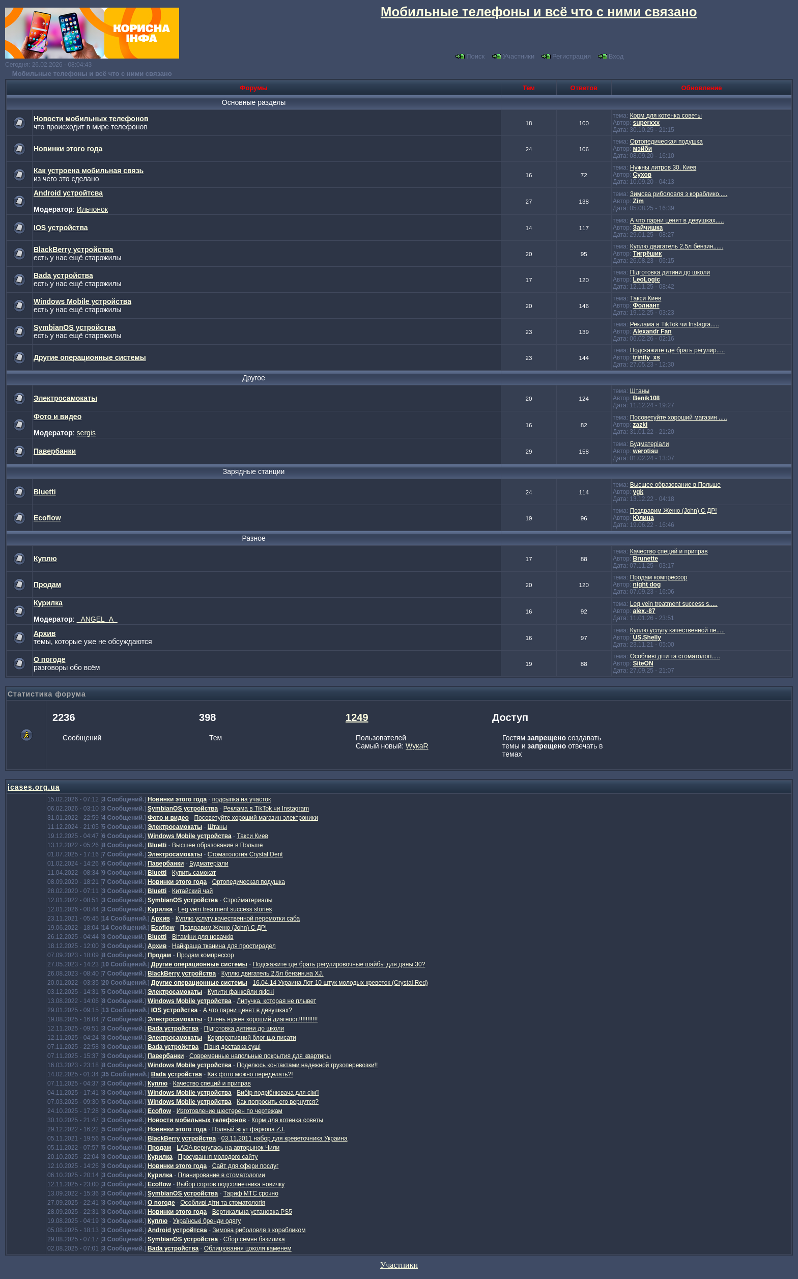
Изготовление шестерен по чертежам (229, 1111)
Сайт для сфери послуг (245, 1166)
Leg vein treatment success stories (225, 909)
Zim (638, 201)
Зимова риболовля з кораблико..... (679, 194)
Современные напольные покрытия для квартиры (260, 1056)
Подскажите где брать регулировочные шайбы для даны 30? (339, 964)
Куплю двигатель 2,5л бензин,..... (677, 246)
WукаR (417, 746)
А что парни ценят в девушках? (247, 1010)
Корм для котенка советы (666, 115)
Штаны (639, 391)
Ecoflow (47, 518)
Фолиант (646, 305)
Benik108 (646, 398)
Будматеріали (649, 444)
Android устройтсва (68, 193)
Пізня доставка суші (232, 1046)
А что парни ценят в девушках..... (677, 220)
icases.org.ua (34, 787)
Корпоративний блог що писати (252, 1037)
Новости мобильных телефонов (91, 119)
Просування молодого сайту (218, 1156)
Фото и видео (57, 416)
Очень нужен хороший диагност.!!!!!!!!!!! (263, 1019)
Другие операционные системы (90, 357)
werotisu (645, 451)
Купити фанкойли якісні (241, 991)
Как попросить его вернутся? (278, 1101)
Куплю (45, 558)
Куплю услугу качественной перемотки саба (238, 918)
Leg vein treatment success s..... (674, 603)
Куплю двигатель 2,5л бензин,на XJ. (272, 973)
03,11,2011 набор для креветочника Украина (284, 1138)
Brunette (645, 558)
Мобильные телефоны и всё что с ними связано (92, 73)
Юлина (643, 517)
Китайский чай (192, 891)
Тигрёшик (647, 253)
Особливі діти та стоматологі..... (675, 656)
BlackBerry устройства (73, 249)
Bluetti (45, 492)
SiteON (643, 663)
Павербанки (55, 451)
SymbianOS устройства (75, 327)
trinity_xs (646, 357)
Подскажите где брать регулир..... (677, 350)
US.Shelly (647, 637)
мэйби (642, 148)
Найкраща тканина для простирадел (224, 946)
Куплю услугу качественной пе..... (677, 630)
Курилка (48, 603)
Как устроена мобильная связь (89, 170)
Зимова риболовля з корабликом (258, 1230)
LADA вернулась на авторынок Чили (228, 1147)
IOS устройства (61, 228)
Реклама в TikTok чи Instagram (266, 808)
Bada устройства (63, 275)
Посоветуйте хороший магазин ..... (678, 417)
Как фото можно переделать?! (250, 1074)
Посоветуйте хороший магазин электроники (256, 817)
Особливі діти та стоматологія (222, 1202)
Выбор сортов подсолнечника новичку (231, 1184)
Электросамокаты (65, 398)
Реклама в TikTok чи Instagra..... (674, 324)
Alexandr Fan (652, 331)
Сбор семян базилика (254, 1239)
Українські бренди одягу (207, 1221)
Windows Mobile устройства (82, 301)
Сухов (642, 174)
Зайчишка (648, 227)
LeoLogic (646, 279)
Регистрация (566, 56)
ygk (638, 491)
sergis (86, 433)
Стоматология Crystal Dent (245, 854)
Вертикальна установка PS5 (252, 1211)
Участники (513, 56)
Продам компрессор (659, 577)
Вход (610, 56)
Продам (47, 584)
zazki (640, 424)
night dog (647, 584)
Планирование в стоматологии (221, 1175)
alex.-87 (644, 611)
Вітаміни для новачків (203, 936)
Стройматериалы (248, 900)
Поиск (469, 56)
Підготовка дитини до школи (670, 272)
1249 (357, 717)
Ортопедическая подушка (666, 141)
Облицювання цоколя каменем (248, 1248)
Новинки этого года (68, 149)
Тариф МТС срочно (250, 1193)
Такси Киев (646, 298)
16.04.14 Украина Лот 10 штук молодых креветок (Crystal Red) (340, 982)
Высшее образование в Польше (675, 484)
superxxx (646, 122)
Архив (44, 633)
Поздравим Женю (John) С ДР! (673, 510)
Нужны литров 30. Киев (663, 167)
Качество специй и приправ (669, 551)
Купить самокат (194, 872)
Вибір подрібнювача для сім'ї (278, 1092)
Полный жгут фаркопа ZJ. (248, 1129)
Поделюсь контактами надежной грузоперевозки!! (307, 1065)
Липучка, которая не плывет (276, 1001)
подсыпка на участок (241, 799)
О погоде (49, 659)
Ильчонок (92, 209)
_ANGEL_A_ (97, 619)
